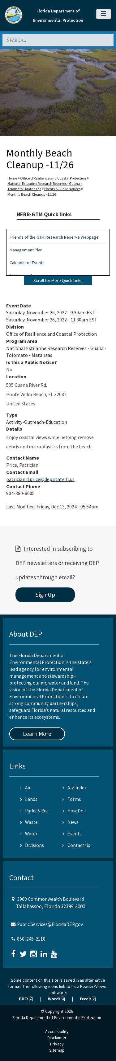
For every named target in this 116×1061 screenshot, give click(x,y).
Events (72, 834)
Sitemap (57, 1050)
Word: (56, 999)
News (70, 822)
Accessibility (57, 1031)
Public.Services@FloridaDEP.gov (50, 924)
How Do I (74, 811)
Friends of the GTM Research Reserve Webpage (54, 237)
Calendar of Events (27, 262)
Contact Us (76, 845)
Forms (71, 799)
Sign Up (45, 594)
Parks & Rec (34, 811)
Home (12, 178)
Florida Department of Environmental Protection (56, 1017)
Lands (28, 799)
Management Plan (26, 250)
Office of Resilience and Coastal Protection (53, 178)
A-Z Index (74, 788)
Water (28, 834)
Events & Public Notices (62, 188)
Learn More (37, 733)
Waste (29, 822)
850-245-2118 (31, 939)
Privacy (57, 1044)
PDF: (26, 999)
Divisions (32, 845)
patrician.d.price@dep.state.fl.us (40, 479)
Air (25, 788)
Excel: (88, 999)
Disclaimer (57, 1037)
